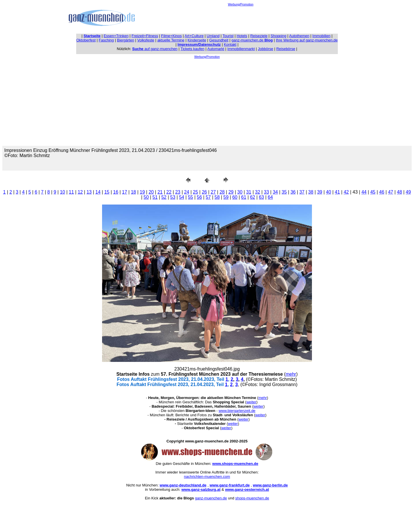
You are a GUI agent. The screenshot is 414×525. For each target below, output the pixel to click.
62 (252, 197)
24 (186, 192)
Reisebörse (285, 49)
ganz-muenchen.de (252, 40)
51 (155, 197)
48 (399, 192)
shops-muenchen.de (252, 498)
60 (234, 197)
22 (169, 192)
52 (163, 197)
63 (261, 197)
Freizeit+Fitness (145, 36)
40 (328, 192)
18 (133, 192)
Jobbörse (265, 49)
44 (364, 192)
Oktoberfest (86, 40)
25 (195, 192)
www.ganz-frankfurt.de (230, 485)
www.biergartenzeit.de (236, 410)
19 (142, 192)
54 (181, 197)
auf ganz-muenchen (155, 49)
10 (62, 192)
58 (217, 197)
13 (89, 192)
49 (408, 192)
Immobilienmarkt (241, 49)
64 (270, 197)
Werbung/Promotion (241, 4)
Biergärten (125, 40)
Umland (213, 36)
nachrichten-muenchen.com (207, 476)
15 (107, 192)
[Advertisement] (240, 19)
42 (346, 192)
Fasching (106, 40)
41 (337, 192)
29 (230, 192)
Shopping (278, 36)
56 (199, 197)
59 (226, 197)
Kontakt (230, 44)
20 (151, 192)
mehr (290, 374)
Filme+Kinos (171, 36)
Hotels (242, 36)
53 (172, 197)
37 (301, 192)
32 (257, 192)
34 (275, 192)
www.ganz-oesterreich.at (247, 489)
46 (381, 192)
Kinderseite (196, 40)
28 (222, 192)
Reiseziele (258, 36)
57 (208, 197)
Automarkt (215, 49)
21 (160, 192)
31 (248, 192)
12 (80, 192)
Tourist (228, 36)
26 (204, 192)
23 (177, 192)
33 (266, 192)
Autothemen (299, 36)
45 (372, 192)
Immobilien (322, 36)
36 (293, 192)
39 (319, 192)
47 (390, 192)
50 (146, 197)
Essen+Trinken (116, 36)
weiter (251, 402)
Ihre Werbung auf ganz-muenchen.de (307, 40)
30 (239, 192)
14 (98, 192)
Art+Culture (194, 36)
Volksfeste (145, 40)
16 (115, 192)
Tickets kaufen (192, 49)
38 (310, 192)
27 (213, 192)
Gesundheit (219, 40)
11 (71, 192)
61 (243, 197)
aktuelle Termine (170, 40)
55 (190, 197)
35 (284, 192)
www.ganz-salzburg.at (201, 489)
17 (124, 192)
